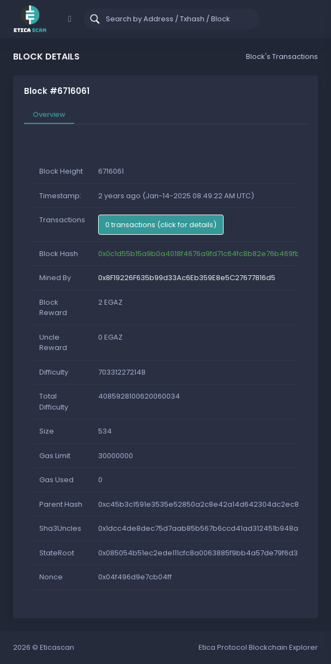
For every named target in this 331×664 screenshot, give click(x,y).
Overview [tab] (49, 114)
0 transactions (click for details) (160, 225)
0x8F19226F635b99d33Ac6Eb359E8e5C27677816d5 (186, 277)
